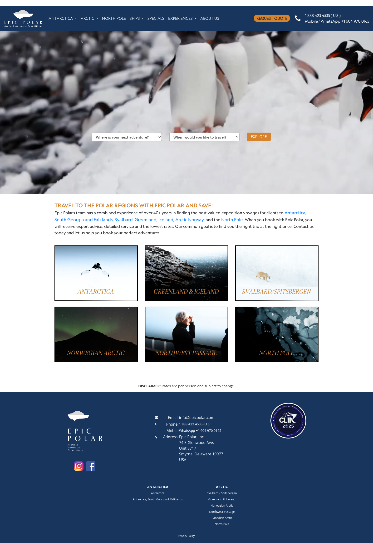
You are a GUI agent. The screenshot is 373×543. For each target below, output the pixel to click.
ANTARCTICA (61, 18)
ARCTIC (88, 18)
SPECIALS (155, 18)
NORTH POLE (114, 18)
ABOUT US (209, 18)
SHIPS (135, 18)
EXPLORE (259, 136)
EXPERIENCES (181, 18)
